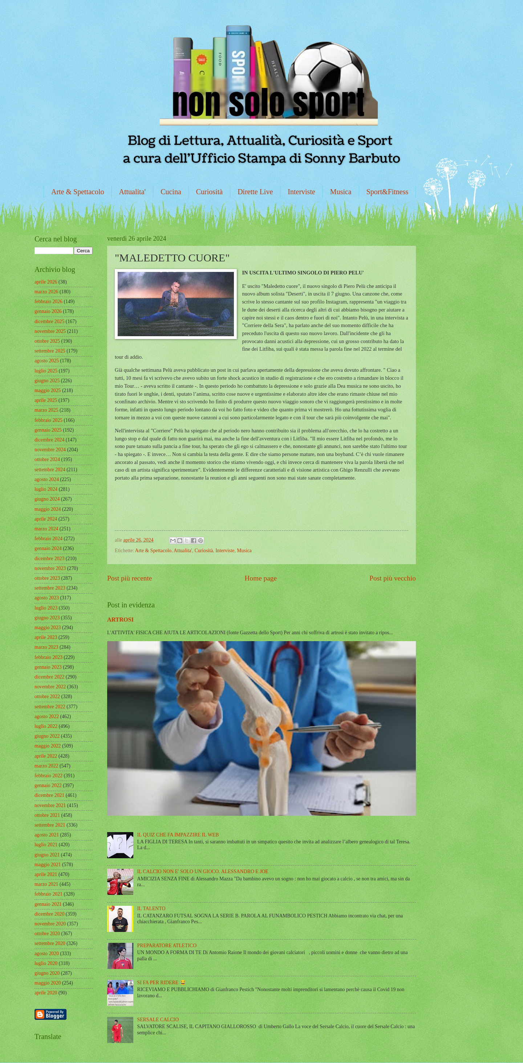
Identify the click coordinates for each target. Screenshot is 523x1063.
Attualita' (132, 192)
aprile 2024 (46, 519)
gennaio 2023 (48, 667)
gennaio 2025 (48, 430)
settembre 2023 (50, 588)
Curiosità (209, 192)
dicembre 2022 (49, 677)
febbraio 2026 (48, 301)
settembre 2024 (50, 469)
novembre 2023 (50, 568)
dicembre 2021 (49, 795)
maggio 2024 (48, 509)
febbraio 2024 (48, 538)
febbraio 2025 (48, 420)
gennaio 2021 (48, 904)
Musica (341, 192)
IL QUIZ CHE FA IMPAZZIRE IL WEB (178, 835)
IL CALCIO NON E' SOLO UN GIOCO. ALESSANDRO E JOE (202, 871)
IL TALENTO (151, 908)
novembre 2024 (50, 449)
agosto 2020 (47, 953)
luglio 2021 (46, 844)
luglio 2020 (46, 963)
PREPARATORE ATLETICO (167, 945)
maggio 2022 (48, 746)
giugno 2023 (47, 617)
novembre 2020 (50, 923)
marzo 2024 (46, 529)
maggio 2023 (48, 627)
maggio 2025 (48, 390)
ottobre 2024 (47, 459)
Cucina (171, 192)
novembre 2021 (50, 805)
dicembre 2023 (49, 558)
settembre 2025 (50, 351)
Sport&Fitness (387, 192)
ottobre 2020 (47, 933)
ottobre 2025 (47, 341)
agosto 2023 (47, 597)
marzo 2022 (46, 766)
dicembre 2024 (49, 440)
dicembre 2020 (49, 914)
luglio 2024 (46, 489)
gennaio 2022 (48, 785)
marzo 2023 (46, 647)
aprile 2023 (46, 637)
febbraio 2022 (48, 775)
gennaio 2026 (48, 311)
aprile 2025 (46, 400)
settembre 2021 (50, 825)
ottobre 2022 (47, 696)
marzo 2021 (46, 884)
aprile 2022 (46, 756)
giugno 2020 (47, 973)
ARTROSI (120, 619)
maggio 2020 (48, 983)
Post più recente (129, 578)
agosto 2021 (47, 835)
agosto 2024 (47, 479)
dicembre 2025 (49, 321)
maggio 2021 (48, 864)
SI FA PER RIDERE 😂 (161, 982)
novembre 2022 (50, 686)
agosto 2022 (47, 716)
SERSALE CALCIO (158, 1019)
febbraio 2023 (48, 657)
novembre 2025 (50, 331)
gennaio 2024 (48, 548)
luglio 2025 (46, 371)
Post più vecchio (392, 578)
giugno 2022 (47, 736)
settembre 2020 (50, 943)
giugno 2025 (47, 380)
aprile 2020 (46, 992)
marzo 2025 (46, 410)
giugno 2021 (47, 855)
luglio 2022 (46, 726)
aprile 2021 (46, 874)
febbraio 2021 (48, 894)
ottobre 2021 (47, 815)
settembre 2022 (50, 706)
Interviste (301, 192)
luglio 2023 (46, 608)
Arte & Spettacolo (77, 192)
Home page (261, 578)
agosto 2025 (47, 360)
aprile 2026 (46, 282)
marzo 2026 (46, 291)
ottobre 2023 (47, 578)
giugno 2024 (47, 499)
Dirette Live (255, 192)
